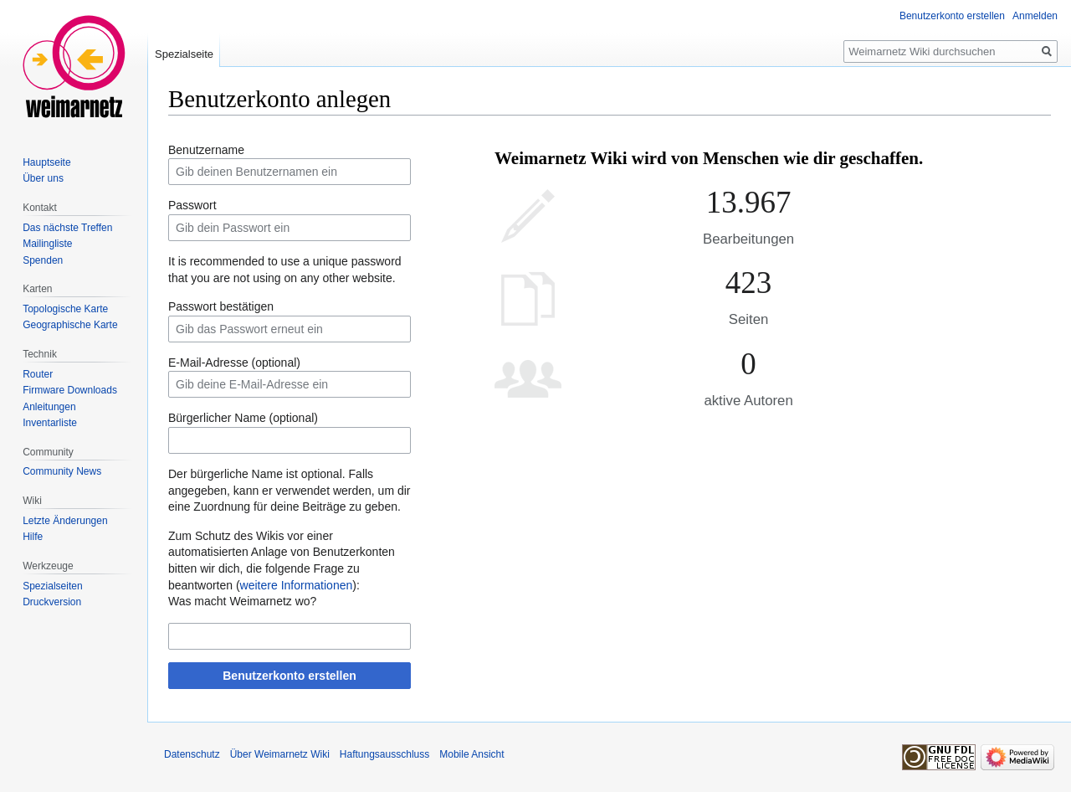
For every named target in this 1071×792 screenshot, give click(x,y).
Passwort (192, 205)
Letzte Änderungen (65, 521)
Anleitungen (49, 407)
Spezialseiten (52, 586)
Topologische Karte (65, 309)
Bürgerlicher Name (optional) (243, 417)
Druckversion (52, 602)
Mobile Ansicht (471, 754)
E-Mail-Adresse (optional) (234, 362)
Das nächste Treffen (67, 228)
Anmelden (1035, 16)
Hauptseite (46, 162)
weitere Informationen (296, 585)
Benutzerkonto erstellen (289, 675)
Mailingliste (47, 243)
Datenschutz (192, 754)
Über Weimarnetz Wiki (280, 754)
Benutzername (206, 150)
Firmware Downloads (70, 390)
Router (38, 374)
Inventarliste (50, 423)
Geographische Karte (70, 325)
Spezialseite (184, 54)
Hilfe (33, 537)
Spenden (43, 260)
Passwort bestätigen (221, 306)
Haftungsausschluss (384, 754)
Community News (62, 471)
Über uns (43, 178)
